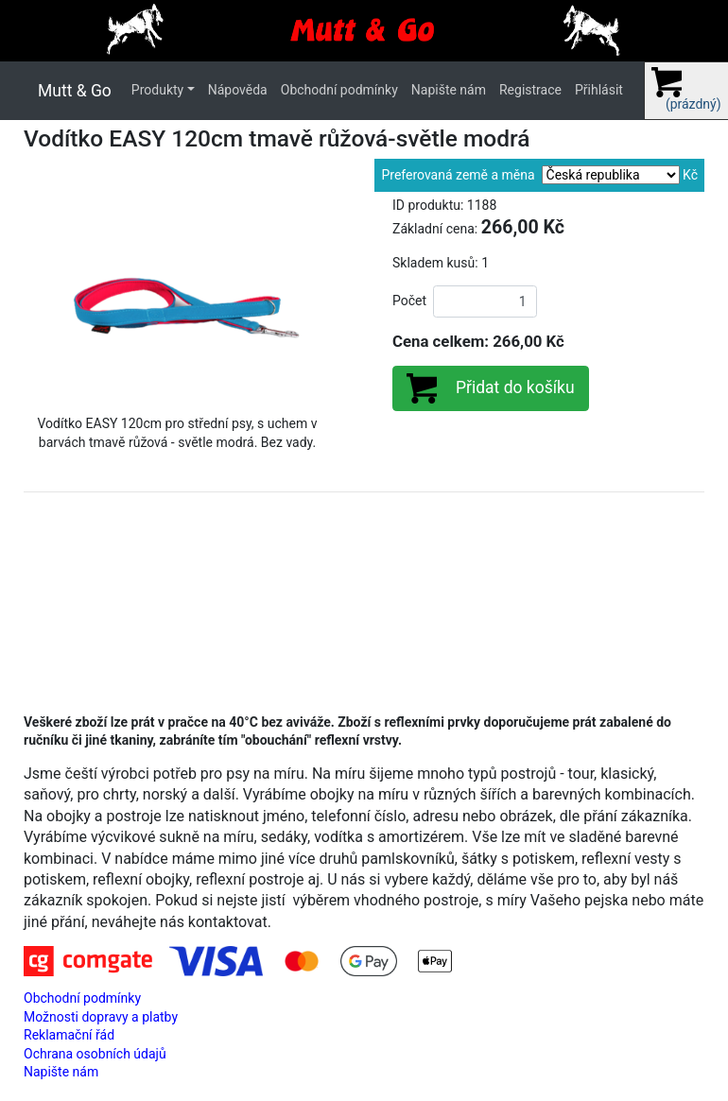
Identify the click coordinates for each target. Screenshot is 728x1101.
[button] (47, 299)
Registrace (530, 89)
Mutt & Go (75, 90)
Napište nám (448, 89)
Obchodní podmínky (339, 89)
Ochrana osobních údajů (95, 1053)
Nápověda (238, 89)
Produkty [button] (157, 89)
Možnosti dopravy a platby (101, 1016)
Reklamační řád (69, 1034)
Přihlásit (599, 89)
